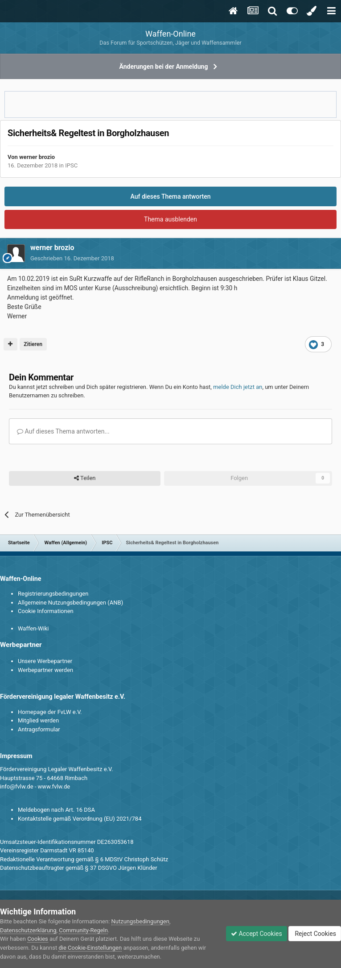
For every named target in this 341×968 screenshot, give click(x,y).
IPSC (71, 165)
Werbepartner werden (45, 670)
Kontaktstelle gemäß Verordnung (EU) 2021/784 (79, 818)
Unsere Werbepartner (45, 661)
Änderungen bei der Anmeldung (163, 66)
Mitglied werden (38, 720)
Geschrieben (72, 258)
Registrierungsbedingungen (53, 593)
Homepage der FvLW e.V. (50, 712)
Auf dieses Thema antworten (170, 196)
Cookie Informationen (46, 611)
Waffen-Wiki (33, 628)
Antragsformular (39, 729)
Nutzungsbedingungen (140, 921)
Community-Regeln (83, 930)
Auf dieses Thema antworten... (63, 431)
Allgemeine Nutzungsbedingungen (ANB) (70, 602)
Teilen (85, 478)
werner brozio (37, 157)
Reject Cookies (314, 933)
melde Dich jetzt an (237, 387)
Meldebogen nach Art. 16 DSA (56, 809)
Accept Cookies (256, 933)
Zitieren (33, 344)
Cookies (37, 938)
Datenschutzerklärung (28, 930)
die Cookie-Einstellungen (90, 947)
